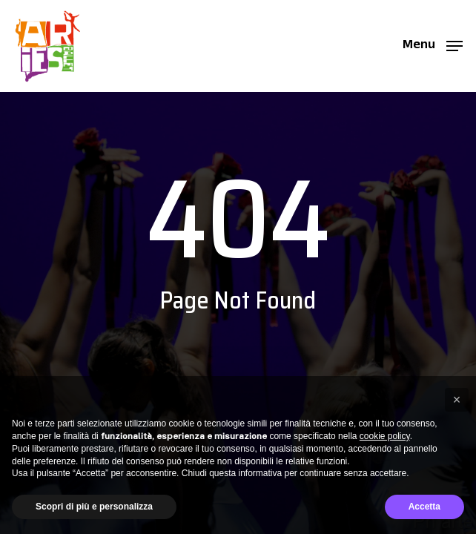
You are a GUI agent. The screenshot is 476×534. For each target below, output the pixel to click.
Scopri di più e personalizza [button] (94, 506)
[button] (433, 45)
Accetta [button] (424, 506)
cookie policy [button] (385, 436)
